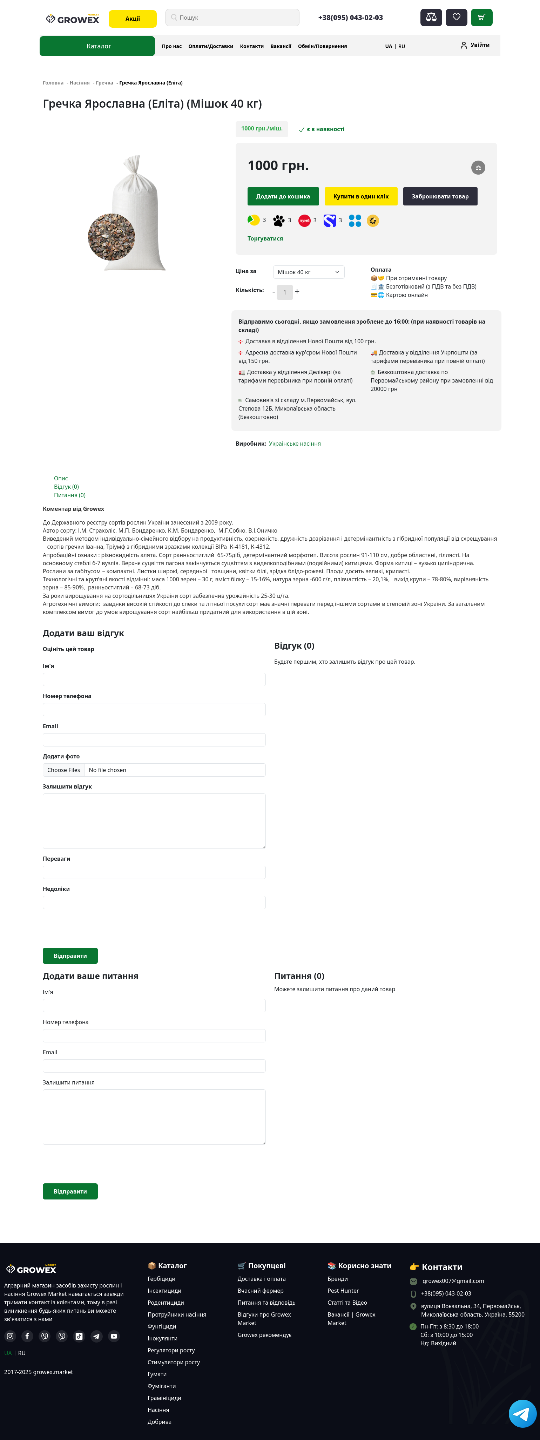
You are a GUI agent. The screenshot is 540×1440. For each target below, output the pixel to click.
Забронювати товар (440, 196)
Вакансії (281, 46)
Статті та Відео (347, 1302)
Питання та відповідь (267, 1302)
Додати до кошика (283, 196)
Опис (61, 478)
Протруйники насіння (177, 1314)
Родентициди (166, 1302)
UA (388, 46)
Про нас (172, 46)
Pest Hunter (343, 1290)
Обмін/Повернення (322, 46)
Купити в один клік (361, 196)
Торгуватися (265, 238)
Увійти (480, 45)
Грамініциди (164, 1398)
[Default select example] (309, 272)
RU (401, 46)
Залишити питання (69, 1082)
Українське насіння (295, 443)
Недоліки (56, 889)
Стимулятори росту (174, 1362)
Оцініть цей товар (68, 649)
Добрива (159, 1422)
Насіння (158, 1410)
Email (50, 726)
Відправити (70, 956)
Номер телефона (67, 696)
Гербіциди (161, 1279)
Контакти (252, 46)
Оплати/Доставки (210, 46)
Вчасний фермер (261, 1290)
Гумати (157, 1374)
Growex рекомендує (265, 1335)
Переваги (56, 859)
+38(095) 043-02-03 (350, 17)
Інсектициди (164, 1290)
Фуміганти (162, 1386)
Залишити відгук (67, 786)
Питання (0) (70, 495)
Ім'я (48, 666)
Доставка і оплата (262, 1279)
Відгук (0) (66, 487)
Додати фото (61, 756)
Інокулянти (163, 1338)
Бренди (338, 1279)
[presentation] (96, 928)
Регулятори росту (171, 1350)
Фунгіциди (162, 1326)
